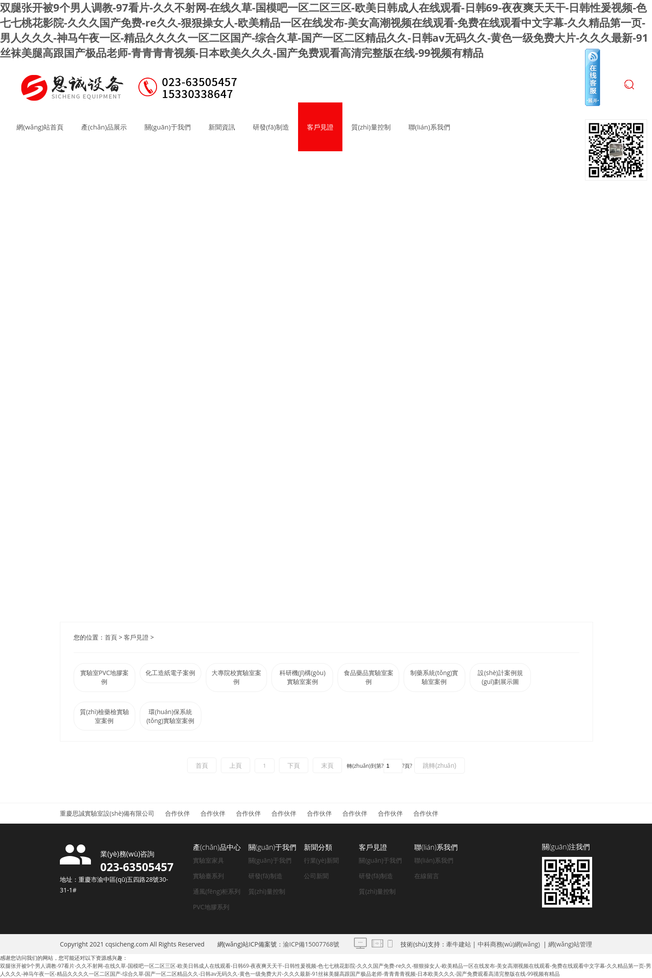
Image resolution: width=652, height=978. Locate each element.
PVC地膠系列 (211, 907)
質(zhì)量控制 (371, 126)
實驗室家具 (208, 860)
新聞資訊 (221, 126)
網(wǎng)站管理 (570, 944)
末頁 (327, 765)
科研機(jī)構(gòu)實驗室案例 (302, 677)
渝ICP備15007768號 (311, 944)
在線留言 (426, 876)
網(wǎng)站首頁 (39, 126)
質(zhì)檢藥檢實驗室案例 (104, 716)
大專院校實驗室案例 (236, 677)
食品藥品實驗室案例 (368, 677)
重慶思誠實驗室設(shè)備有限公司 (107, 813)
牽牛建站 (458, 944)
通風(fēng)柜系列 (216, 891)
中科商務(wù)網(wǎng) (509, 944)
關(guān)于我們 (168, 126)
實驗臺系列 (208, 876)
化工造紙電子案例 (170, 672)
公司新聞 (316, 876)
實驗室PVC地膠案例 (104, 677)
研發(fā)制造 (271, 126)
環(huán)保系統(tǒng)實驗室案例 (170, 716)
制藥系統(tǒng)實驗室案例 (434, 677)
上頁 (235, 765)
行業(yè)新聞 (321, 860)
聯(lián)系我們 (429, 126)
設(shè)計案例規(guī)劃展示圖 (500, 677)
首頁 (111, 637)
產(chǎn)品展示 (104, 126)
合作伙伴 (177, 813)
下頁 (293, 765)
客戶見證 (320, 126)
